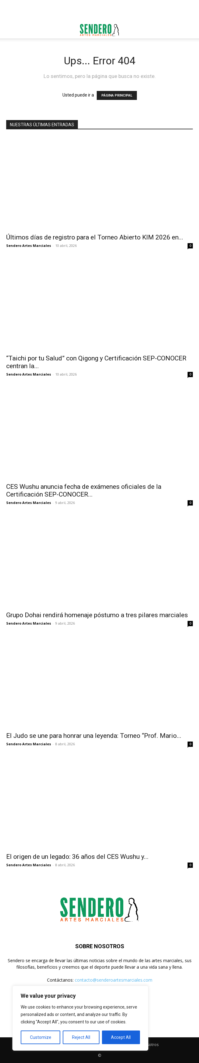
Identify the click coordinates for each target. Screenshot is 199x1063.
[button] (10, 30)
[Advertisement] (99, 11)
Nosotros (150, 1044)
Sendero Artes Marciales (28, 245)
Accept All (121, 1037)
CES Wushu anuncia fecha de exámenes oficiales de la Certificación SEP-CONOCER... (83, 490)
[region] (80, 1018)
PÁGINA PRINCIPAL (116, 95)
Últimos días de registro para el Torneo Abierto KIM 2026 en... (94, 237)
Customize (40, 1037)
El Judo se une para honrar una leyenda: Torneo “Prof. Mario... (93, 735)
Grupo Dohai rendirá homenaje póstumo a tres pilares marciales (97, 615)
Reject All (81, 1037)
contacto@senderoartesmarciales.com (113, 980)
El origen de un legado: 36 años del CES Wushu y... (77, 856)
